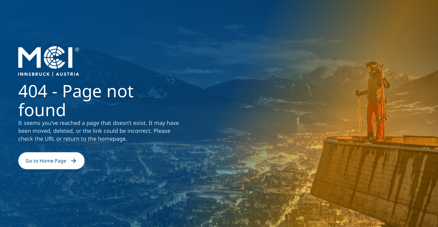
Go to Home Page (51, 160)
